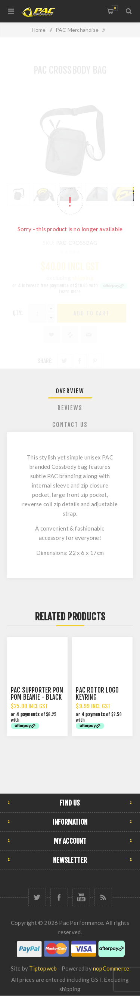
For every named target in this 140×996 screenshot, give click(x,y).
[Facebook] (59, 897)
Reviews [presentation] (70, 408)
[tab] (70, 391)
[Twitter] (37, 897)
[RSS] (103, 897)
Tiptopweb (43, 968)
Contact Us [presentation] (70, 424)
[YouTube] (81, 897)
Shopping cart (115, 8)
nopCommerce (111, 968)
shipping (70, 989)
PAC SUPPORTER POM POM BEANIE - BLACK (37, 693)
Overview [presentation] (70, 391)
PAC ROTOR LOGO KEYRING (97, 693)
